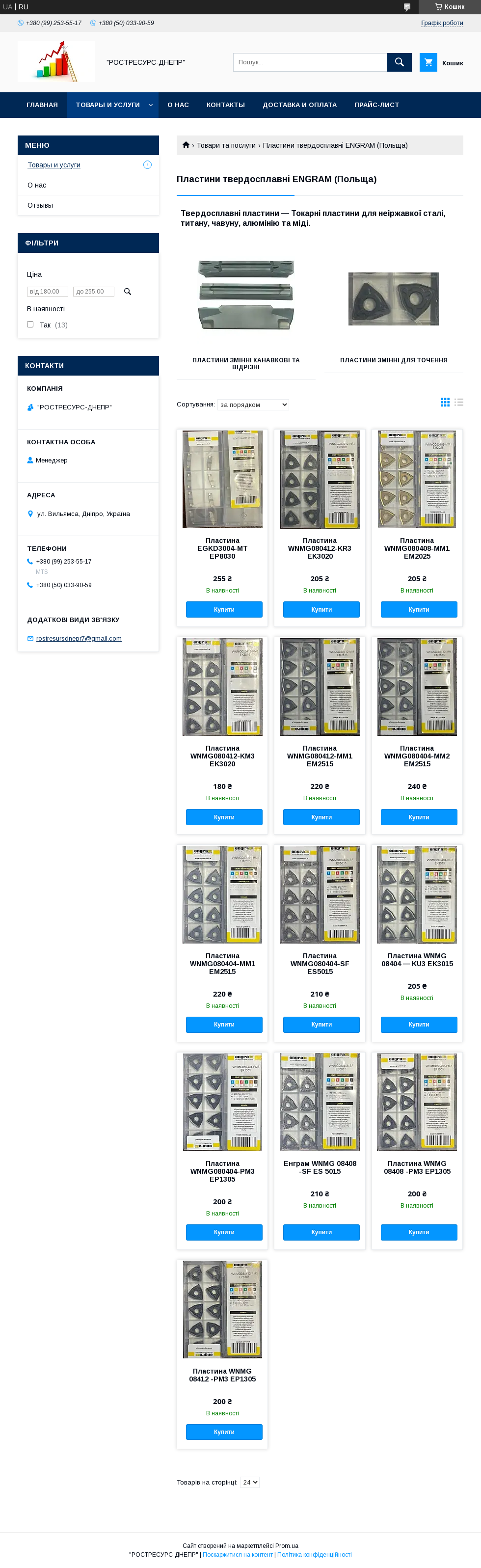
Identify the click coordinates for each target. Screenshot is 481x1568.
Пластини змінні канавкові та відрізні (246, 364)
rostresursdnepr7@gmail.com (79, 638)
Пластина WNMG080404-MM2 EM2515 (417, 756)
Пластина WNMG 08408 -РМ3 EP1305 (417, 1167)
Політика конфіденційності (314, 1554)
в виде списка (458, 404)
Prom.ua (286, 1545)
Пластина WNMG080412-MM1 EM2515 (319, 756)
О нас (178, 104)
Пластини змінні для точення (394, 360)
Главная (42, 104)
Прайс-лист (377, 104)
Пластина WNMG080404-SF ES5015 (320, 963)
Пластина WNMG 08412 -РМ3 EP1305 (222, 1375)
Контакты (226, 104)
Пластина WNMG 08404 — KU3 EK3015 (417, 960)
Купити (224, 609)
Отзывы (40, 205)
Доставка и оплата (300, 104)
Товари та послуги (226, 145)
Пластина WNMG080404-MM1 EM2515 (222, 963)
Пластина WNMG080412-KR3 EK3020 (319, 548)
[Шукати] (399, 62)
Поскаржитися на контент (238, 1554)
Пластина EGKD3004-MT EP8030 (222, 548)
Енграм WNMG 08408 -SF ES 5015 (320, 1167)
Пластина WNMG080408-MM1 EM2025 (417, 548)
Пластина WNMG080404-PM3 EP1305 (222, 1171)
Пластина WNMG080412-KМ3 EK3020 (222, 756)
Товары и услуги (108, 104)
